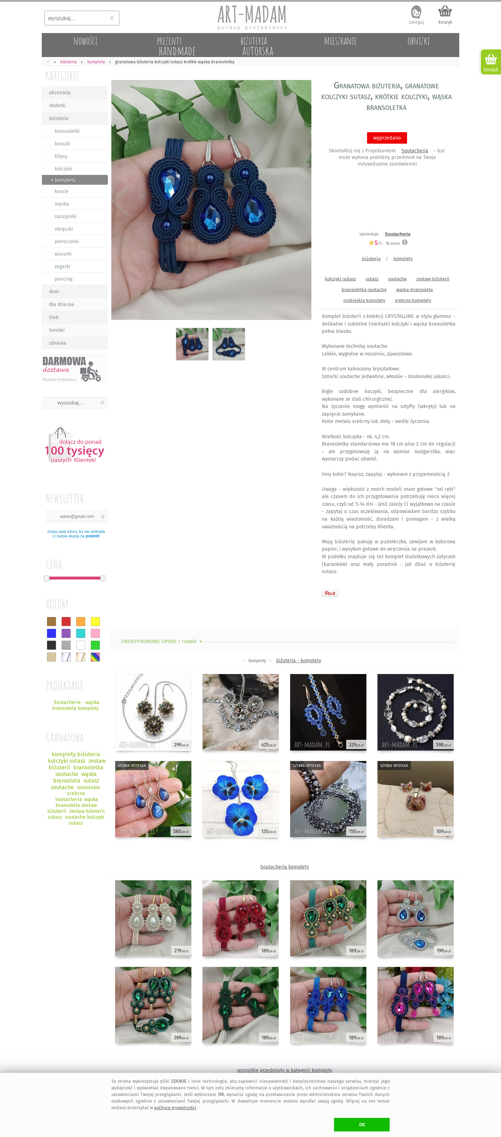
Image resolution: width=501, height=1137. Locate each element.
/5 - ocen (384, 243)
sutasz (372, 278)
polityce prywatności (175, 1107)
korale (62, 191)
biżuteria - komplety (298, 661)
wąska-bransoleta (414, 289)
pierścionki (67, 242)
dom (54, 292)
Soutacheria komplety (284, 867)
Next (300, 201)
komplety (403, 258)
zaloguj (416, 22)
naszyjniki (66, 216)
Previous (121, 201)
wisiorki (63, 254)
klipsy (61, 156)
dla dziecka (61, 304)
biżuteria (59, 118)
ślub (53, 317)
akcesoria (60, 93)
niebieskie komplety (364, 300)
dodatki (57, 106)
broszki (62, 144)
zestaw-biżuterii (433, 278)
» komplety (63, 180)
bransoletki (67, 131)
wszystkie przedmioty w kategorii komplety (284, 1070)
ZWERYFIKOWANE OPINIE (162, 641)
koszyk (445, 22)
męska (62, 204)
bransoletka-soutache (364, 289)
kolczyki (63, 169)
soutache (397, 278)
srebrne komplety (413, 300)
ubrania (57, 343)
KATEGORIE (62, 75)
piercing (63, 279)
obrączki (64, 229)
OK (362, 1124)
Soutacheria (414, 151)
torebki (57, 330)
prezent (92, 536)
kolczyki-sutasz (340, 278)
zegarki (62, 267)
